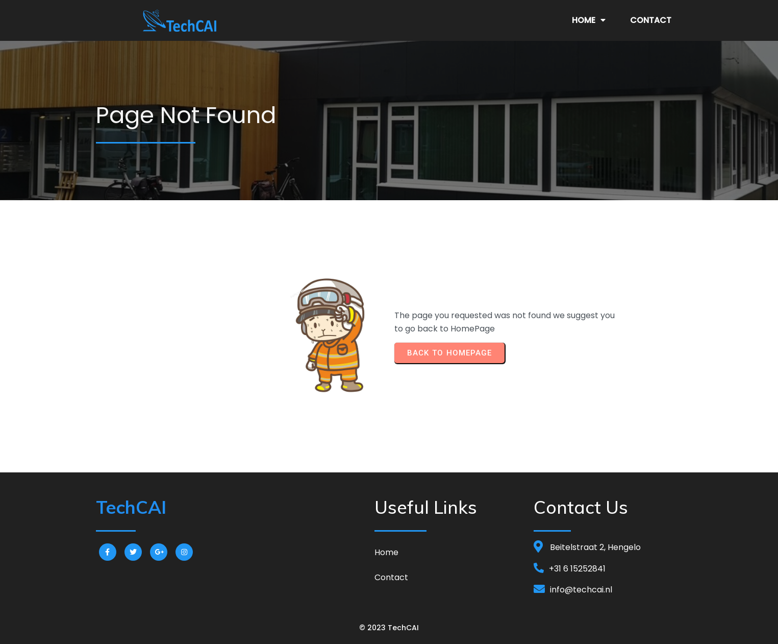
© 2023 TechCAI (389, 628)
